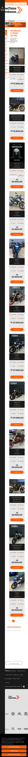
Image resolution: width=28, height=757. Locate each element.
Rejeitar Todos (14, 750)
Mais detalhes (17, 90)
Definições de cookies (14, 747)
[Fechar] (26, 736)
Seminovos (11, 21)
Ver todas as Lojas (14, 663)
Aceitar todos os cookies (14, 754)
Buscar (10, 77)
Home (5, 21)
